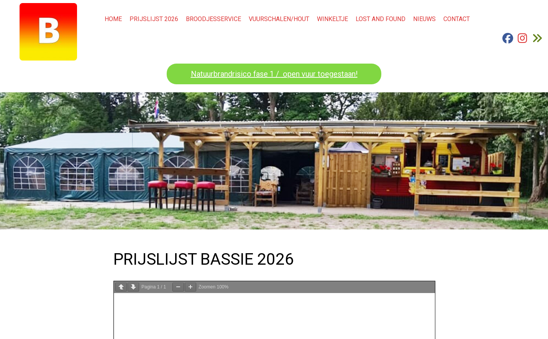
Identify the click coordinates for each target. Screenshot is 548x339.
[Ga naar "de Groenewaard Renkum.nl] (537, 40)
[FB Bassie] (507, 40)
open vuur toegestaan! (319, 74)
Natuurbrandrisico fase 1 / (236, 74)
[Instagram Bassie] (522, 40)
